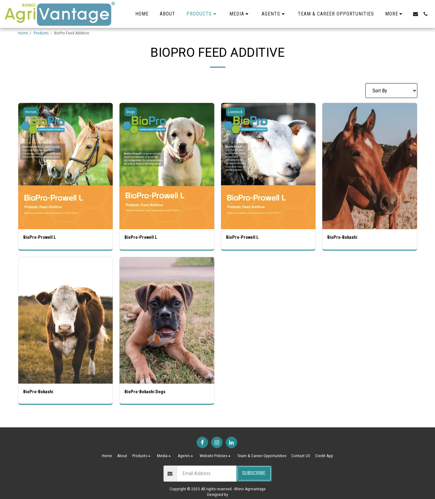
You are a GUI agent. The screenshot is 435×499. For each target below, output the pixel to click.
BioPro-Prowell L (41, 238)
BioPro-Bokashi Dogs (147, 393)
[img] (65, 166)
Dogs (131, 111)
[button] (240, 14)
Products (41, 33)
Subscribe (254, 473)
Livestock (236, 111)
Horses (31, 111)
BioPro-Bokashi (343, 238)
